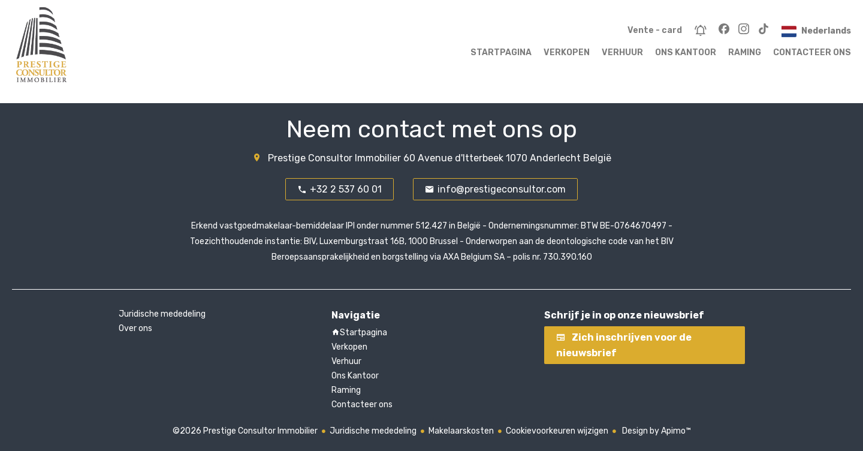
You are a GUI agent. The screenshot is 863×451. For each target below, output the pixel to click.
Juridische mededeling (373, 431)
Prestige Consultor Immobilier (334, 158)
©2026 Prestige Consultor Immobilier (245, 431)
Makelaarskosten (461, 431)
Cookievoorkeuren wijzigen (557, 431)
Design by (655, 431)
